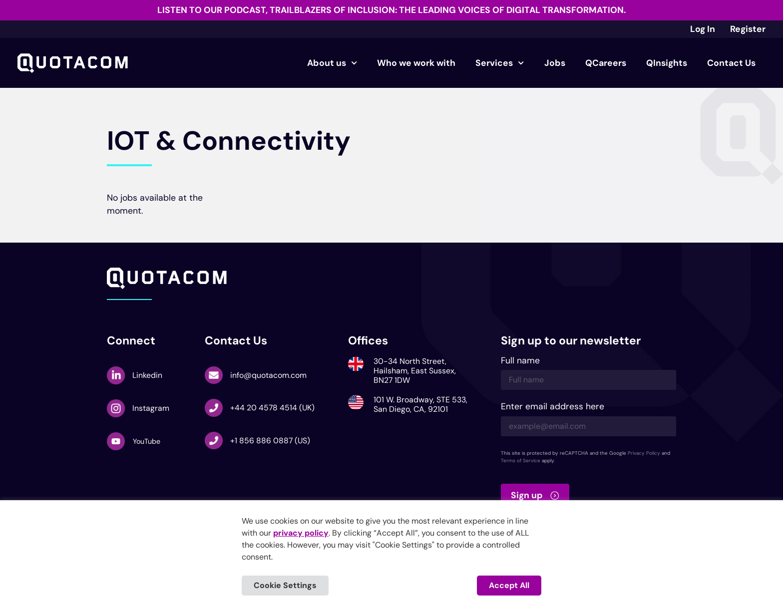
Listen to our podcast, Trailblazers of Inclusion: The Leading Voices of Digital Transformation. (391, 9)
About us (332, 63)
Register (748, 28)
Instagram (150, 408)
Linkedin (147, 375)
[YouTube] (116, 441)
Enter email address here (552, 407)
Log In (702, 28)
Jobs (554, 62)
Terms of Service (520, 460)
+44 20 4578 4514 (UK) (272, 407)
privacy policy (301, 533)
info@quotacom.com (268, 375)
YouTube (146, 441)
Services (499, 63)
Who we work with (416, 62)
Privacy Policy (644, 453)
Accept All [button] (509, 585)
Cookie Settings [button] (285, 585)
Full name (520, 361)
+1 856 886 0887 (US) (270, 440)
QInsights (666, 62)
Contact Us (731, 62)
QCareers (605, 62)
